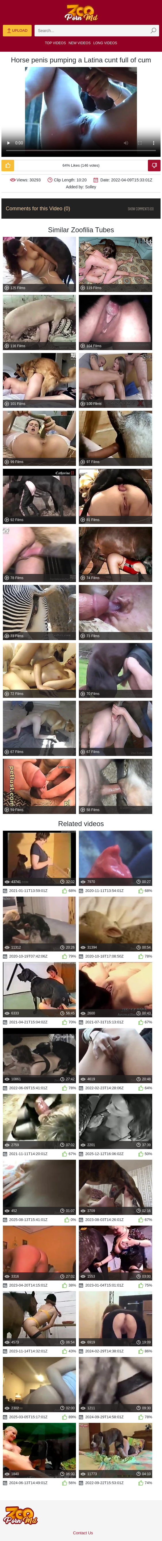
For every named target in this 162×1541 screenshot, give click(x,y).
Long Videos (105, 43)
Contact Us (83, 1533)
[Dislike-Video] (154, 165)
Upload (17, 31)
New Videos (79, 43)
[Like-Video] (7, 165)
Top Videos (55, 43)
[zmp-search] (97, 30)
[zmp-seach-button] (153, 30)
